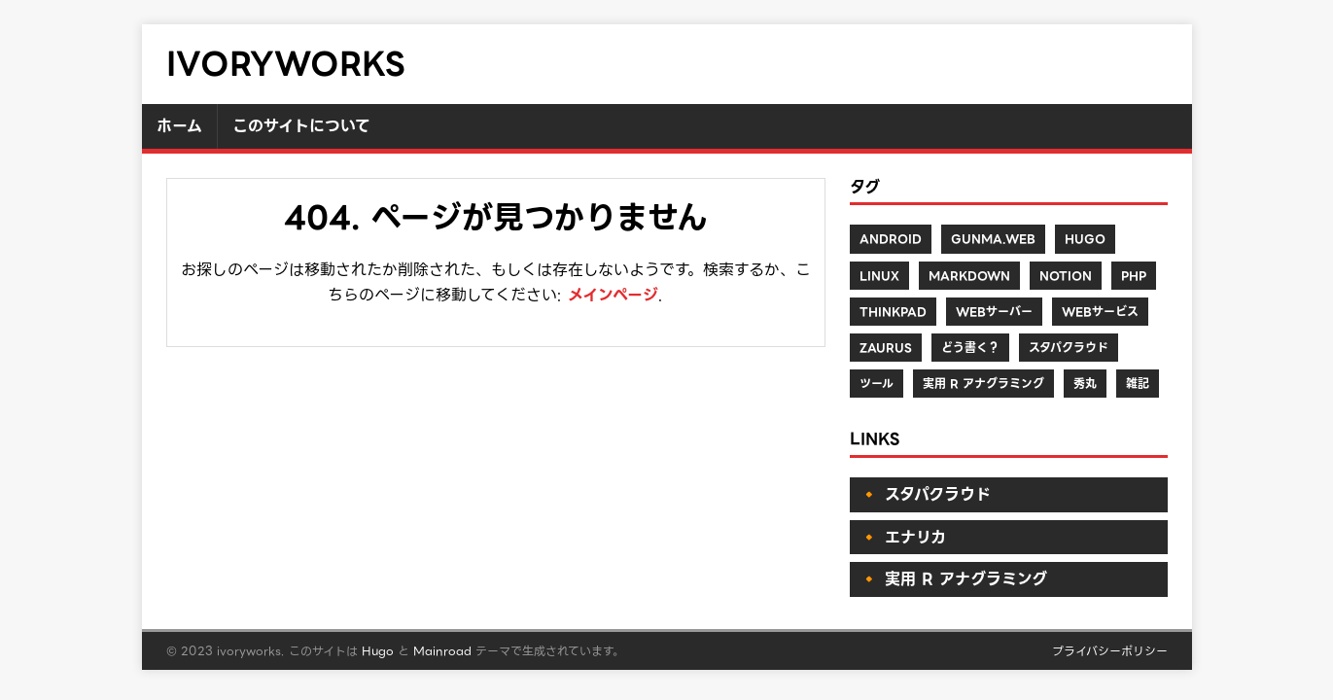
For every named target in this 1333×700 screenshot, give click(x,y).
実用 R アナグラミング (983, 383)
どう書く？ (970, 347)
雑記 (1137, 383)
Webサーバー (994, 311)
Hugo (1085, 238)
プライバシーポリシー (1110, 651)
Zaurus (885, 347)
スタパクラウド (1068, 347)
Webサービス (1100, 311)
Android (890, 238)
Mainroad (442, 651)
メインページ (613, 295)
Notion (1065, 275)
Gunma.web (993, 238)
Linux (879, 275)
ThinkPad (893, 311)
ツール (876, 383)
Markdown (969, 275)
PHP (1133, 275)
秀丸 (1085, 383)
